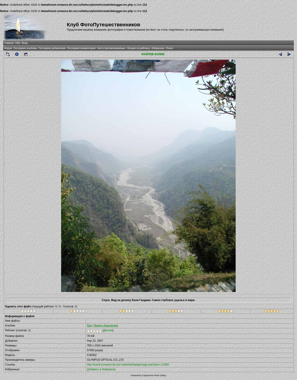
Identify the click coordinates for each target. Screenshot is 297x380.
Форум (8, 48)
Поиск (169, 48)
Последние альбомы (25, 48)
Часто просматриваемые (111, 48)
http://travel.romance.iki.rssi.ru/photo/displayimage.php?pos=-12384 (128, 364)
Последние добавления (52, 48)
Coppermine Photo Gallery (154, 375)
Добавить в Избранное (101, 369)
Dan (89, 325)
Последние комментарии (81, 48)
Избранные (158, 48)
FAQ (17, 43)
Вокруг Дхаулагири (106, 325)
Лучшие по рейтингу (138, 48)
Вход (24, 43)
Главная (9, 43)
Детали (107, 330)
